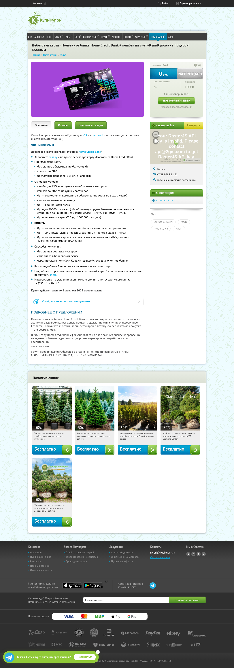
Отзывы (63, 125)
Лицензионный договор (125, 556)
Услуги (105, 36)
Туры (69, 36)
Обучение (141, 36)
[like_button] (196, 65)
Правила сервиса (40, 565)
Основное (41, 125)
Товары (128, 36)
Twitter (199, 554)
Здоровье (39, 36)
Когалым (37, 3)
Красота (117, 36)
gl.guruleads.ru (164, 200)
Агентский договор (122, 552)
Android (98, 135)
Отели (58, 36)
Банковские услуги (163, 221)
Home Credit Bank (89, 152)
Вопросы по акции (91, 125)
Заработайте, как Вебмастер (82, 556)
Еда (49, 36)
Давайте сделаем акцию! (80, 552)
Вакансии (35, 561)
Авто (171, 36)
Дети (78, 36)
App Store (72, 585)
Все (30, 36)
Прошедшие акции (76, 561)
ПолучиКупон (158, 36)
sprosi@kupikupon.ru (162, 552)
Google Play (93, 585)
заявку (53, 157)
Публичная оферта (122, 561)
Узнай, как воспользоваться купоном (66, 301)
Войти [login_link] (165, 3)
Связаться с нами (160, 557)
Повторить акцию (176, 100)
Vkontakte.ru (193, 554)
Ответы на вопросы (41, 570)
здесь (53, 274)
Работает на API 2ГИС (172, 159)
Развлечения (91, 36)
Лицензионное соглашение (171, 161)
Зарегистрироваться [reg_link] (190, 3)
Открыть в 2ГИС (193, 160)
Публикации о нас (40, 556)
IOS (85, 135)
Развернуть (193, 125)
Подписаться (85, 657)
